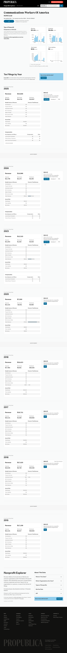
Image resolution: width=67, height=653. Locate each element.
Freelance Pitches (45, 620)
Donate (55, 615)
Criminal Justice (20, 620)
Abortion (18, 615)
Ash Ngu (22, 589)
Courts (17, 619)
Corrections (44, 619)
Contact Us (43, 77)
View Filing (46, 99)
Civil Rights (19, 617)
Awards (5, 624)
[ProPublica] (10, 2)
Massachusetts (20, 5)
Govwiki (21, 598)
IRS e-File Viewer (17, 597)
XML (59, 99)
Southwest (31, 620)
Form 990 (6, 77)
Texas (30, 622)
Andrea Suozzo (8, 589)
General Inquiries (45, 615)
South (30, 619)
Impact (5, 617)
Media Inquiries (44, 622)
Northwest (31, 617)
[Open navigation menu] (49, 2)
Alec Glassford (16, 589)
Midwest (31, 615)
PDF (59, 241)
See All (17, 624)
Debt (17, 622)
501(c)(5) (14, 29)
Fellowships (6, 629)
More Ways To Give (57, 617)
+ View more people (9, 143)
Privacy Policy (48, 647)
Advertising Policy (56, 647)
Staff (5, 620)
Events (5, 625)
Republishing (55, 645)
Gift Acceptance (48, 649)
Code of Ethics (48, 645)
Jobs (5, 627)
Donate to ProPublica (57, 2)
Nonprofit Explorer (9, 6)
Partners (6, 622)
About (5, 615)
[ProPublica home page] (23, 642)
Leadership (6, 619)
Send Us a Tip (44, 617)
